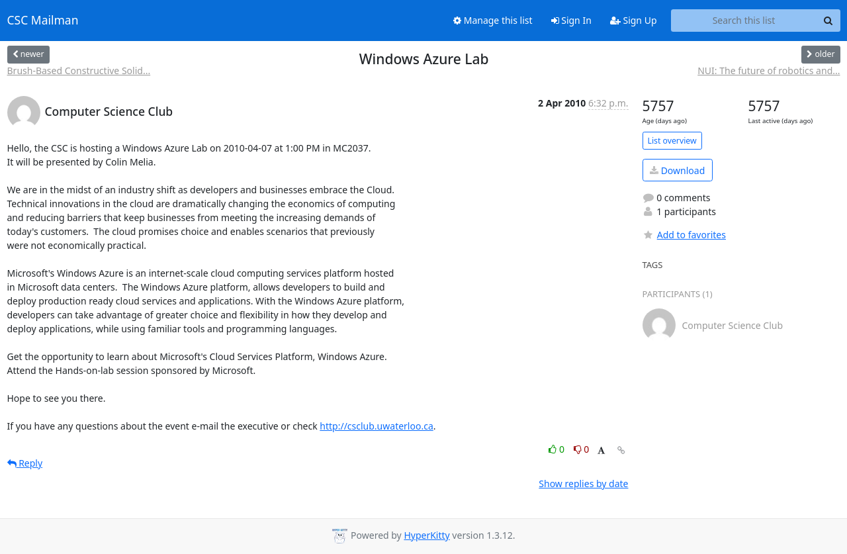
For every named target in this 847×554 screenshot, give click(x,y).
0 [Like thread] (557, 449)
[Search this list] (744, 20)
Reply (25, 463)
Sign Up (633, 20)
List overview (672, 140)
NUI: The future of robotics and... (768, 70)
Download (677, 170)
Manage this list (493, 20)
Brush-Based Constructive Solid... (79, 70)
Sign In (571, 20)
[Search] (828, 20)
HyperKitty (426, 535)
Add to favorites (684, 234)
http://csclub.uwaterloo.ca (376, 426)
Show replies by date (583, 483)
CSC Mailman (43, 20)
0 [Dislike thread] (582, 449)
